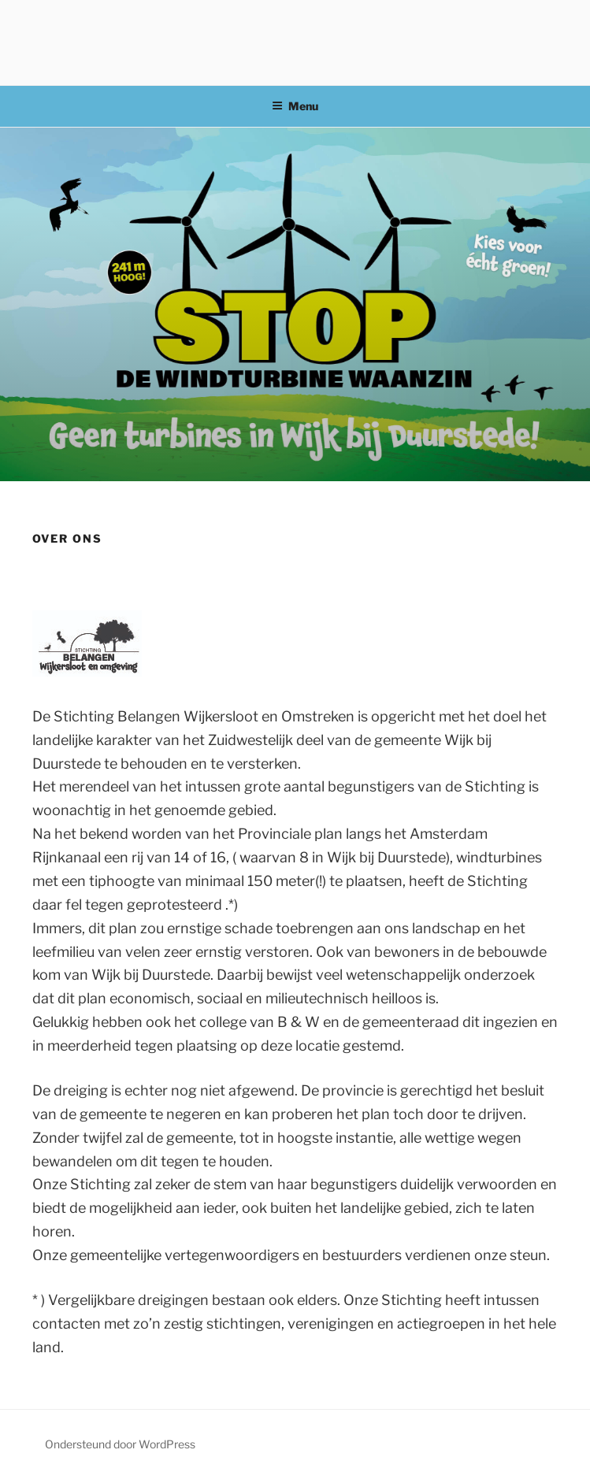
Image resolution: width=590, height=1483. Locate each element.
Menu (295, 106)
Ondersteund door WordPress (120, 1444)
